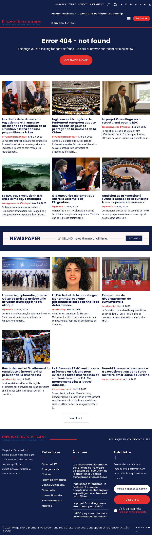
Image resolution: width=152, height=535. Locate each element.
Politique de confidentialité (132, 511)
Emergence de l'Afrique (116, 126)
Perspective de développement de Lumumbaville (116, 298)
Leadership (59, 309)
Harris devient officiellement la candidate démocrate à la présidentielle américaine (25, 371)
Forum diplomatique (14, 136)
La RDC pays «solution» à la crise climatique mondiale (22, 197)
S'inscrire (132, 499)
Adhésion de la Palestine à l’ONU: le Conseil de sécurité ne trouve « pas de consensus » (125, 198)
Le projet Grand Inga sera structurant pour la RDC (121, 120)
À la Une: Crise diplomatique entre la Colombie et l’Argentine (73, 198)
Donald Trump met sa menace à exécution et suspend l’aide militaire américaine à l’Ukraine (125, 371)
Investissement (61, 389)
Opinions (57, 206)
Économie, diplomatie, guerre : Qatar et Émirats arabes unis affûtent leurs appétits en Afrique (25, 300)
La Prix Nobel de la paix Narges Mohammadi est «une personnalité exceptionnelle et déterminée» (75, 300)
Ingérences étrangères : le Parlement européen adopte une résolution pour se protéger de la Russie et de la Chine (74, 125)
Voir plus (76, 418)
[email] (132, 488)
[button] (115, 4)
